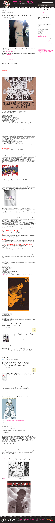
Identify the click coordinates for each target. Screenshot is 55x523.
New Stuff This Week (9, 63)
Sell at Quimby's (24, 3)
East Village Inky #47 (6, 458)
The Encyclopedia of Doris (14, 359)
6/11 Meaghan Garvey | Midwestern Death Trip (45, 44)
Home (14, 3)
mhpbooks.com (7, 420)
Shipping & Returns (18, 3)
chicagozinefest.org (9, 51)
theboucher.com (16, 420)
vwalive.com (12, 420)
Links (28, 3)
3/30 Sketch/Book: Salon (42, 49)
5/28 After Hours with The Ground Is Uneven (45, 46)
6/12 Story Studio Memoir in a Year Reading (45, 43)
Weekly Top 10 (7, 427)
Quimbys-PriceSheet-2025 (42, 36)
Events (21, 2)
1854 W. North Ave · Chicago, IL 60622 (19, 5)
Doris (9, 359)
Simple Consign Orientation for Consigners (44, 40)
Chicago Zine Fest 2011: (17, 56)
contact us (43, 26)
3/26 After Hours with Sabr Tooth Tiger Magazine (45, 50)
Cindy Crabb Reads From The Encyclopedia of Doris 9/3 (12, 324)
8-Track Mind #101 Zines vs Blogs (8, 434)
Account (46, 5)
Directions (30, 3)
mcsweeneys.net (21, 420)
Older (3, 10)
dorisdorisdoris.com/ (9, 355)
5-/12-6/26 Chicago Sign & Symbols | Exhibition (45, 45)
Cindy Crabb (6, 359)
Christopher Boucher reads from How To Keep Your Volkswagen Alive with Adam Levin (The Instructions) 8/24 (16, 364)
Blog (27, 2)
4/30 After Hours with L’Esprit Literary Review (45, 47)
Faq (31, 2)
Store (15, 2)
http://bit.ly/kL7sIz (9, 54)
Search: (39, 2)
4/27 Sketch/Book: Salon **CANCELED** (44, 48)
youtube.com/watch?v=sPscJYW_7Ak (8, 59)
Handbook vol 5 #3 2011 (7, 478)
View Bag (42, 5)
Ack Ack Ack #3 (4, 274)
